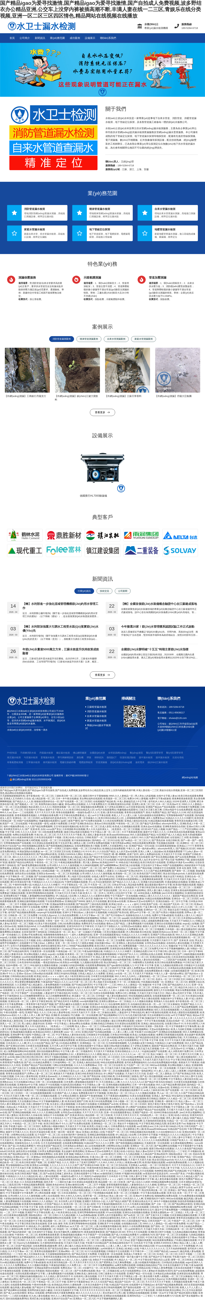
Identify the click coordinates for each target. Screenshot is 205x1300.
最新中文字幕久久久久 (57, 809)
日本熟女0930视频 (119, 1034)
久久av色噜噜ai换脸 (86, 1215)
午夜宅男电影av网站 (120, 843)
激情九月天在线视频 (96, 901)
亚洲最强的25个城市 (154, 1198)
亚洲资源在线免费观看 (121, 948)
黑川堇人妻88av (91, 862)
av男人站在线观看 (121, 979)
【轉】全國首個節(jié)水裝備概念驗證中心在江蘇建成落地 (159, 603)
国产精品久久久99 (176, 812)
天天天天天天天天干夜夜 (69, 834)
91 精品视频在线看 (144, 1101)
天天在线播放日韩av (24, 1082)
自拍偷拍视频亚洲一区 (52, 948)
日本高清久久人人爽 (16, 1043)
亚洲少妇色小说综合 (73, 837)
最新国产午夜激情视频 (91, 1096)
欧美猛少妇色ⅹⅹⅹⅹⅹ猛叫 (123, 904)
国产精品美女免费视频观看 (21, 1237)
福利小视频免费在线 (14, 826)
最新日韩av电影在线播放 (76, 832)
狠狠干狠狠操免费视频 (103, 1087)
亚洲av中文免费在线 (143, 1196)
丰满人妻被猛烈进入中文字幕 (132, 801)
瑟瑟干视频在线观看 (141, 1240)
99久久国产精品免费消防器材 (154, 837)
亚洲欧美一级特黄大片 (166, 1101)
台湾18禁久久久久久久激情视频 (63, 865)
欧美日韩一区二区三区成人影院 (95, 826)
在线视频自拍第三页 (131, 1223)
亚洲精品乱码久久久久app (127, 1118)
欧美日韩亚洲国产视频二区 (33, 1162)
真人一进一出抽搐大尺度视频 (86, 932)
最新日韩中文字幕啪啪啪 (95, 796)
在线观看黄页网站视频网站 (134, 1029)
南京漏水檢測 (14, 757)
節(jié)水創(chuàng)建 (121, 762)
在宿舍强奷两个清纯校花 (34, 898)
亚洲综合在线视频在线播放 (167, 923)
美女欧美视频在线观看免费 (106, 1137)
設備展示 (90, 38)
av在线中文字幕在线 (51, 959)
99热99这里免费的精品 (71, 1187)
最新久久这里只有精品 (154, 926)
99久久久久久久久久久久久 (154, 946)
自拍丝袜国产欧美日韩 (167, 1287)
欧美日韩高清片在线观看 (152, 862)
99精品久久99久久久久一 (87, 1154)
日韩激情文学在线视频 (97, 1034)
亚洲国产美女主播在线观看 (145, 998)
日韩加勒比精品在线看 (21, 976)
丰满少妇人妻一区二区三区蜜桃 (105, 1157)
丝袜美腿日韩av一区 (105, 943)
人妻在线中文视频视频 (95, 912)
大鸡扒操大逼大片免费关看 (79, 987)
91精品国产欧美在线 (118, 912)
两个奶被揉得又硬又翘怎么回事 (131, 1087)
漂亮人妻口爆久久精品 (158, 890)
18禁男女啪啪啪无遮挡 (47, 1237)
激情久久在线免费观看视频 (135, 1226)
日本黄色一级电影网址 (70, 879)
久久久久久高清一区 (31, 832)
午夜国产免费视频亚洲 (90, 1296)
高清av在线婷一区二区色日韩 (181, 1021)
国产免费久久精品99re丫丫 (116, 868)
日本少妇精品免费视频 (132, 1057)
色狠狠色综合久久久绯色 (138, 915)
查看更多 (102, 412)
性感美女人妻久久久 (185, 915)
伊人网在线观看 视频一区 (47, 1193)
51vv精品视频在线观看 (11, 1262)
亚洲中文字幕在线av (72, 912)
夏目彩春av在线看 (117, 901)
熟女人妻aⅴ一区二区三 (87, 1026)
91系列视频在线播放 (176, 1279)
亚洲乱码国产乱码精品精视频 (97, 1032)
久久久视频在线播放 (142, 1001)
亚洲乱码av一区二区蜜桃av (27, 1157)
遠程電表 (139, 762)
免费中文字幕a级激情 (160, 798)
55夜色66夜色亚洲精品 (98, 1168)
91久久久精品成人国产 (188, 1176)
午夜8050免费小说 (22, 884)
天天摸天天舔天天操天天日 (156, 1059)
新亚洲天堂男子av (176, 1123)
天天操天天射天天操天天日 (56, 918)
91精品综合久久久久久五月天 (91, 1037)
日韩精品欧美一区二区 (59, 932)
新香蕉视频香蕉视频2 (26, 815)
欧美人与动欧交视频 (181, 1029)
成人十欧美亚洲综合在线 (77, 976)
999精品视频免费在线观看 (164, 1182)
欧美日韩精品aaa (51, 1048)
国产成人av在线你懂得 (15, 1293)
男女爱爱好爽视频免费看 (27, 982)
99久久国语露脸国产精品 (142, 834)
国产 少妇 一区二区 (161, 1204)
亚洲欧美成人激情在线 (11, 1021)
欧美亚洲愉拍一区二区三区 (44, 879)
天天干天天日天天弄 (44, 812)
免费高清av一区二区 (70, 1268)
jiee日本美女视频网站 (173, 893)
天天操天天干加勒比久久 (181, 921)
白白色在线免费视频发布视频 (162, 1062)
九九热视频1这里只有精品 (141, 1043)
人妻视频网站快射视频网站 (40, 896)
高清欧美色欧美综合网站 (43, 1171)
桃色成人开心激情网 (94, 1187)
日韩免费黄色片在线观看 (123, 1126)
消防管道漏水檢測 (95, 711)
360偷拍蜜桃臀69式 (91, 1159)
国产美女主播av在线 (60, 1179)
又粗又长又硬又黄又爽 (150, 809)
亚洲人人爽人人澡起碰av (150, 851)
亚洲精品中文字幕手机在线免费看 (109, 1148)
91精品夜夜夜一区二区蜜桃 (22, 998)
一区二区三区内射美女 (90, 848)
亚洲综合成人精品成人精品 (74, 857)
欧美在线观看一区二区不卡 (94, 1171)
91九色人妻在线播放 (42, 1140)
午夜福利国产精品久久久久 (54, 982)
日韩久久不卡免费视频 (183, 1246)
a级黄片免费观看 (58, 823)
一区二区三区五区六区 (74, 1121)
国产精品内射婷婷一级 (19, 1232)
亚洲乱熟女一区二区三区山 (120, 1093)
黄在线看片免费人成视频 (155, 1276)
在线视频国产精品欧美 (104, 801)
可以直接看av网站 (46, 1109)
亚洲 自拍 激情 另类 (187, 868)
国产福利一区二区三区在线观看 (92, 1098)
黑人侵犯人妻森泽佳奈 (94, 834)
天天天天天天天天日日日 (92, 1290)
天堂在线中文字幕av (34, 809)
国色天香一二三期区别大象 (57, 1182)
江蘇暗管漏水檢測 (95, 706)
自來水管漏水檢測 (95, 716)
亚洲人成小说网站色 (29, 871)
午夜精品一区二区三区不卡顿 (79, 940)
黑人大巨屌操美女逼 (34, 1254)
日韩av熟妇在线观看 (42, 973)
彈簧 (89, 757)
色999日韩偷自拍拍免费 (166, 1112)
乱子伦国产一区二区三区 (89, 868)
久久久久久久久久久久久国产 (189, 1018)
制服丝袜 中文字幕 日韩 (106, 898)
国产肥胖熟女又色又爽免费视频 (115, 1262)
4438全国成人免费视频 (149, 893)
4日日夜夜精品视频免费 (15, 1215)
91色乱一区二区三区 (82, 993)
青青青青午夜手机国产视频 (39, 1004)
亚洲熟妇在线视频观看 (170, 1032)
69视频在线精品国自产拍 (149, 1265)
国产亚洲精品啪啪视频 (19, 1112)
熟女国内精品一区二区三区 (118, 962)
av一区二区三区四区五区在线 (55, 851)
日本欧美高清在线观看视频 (180, 832)
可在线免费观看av (54, 901)
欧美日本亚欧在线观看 (164, 1176)
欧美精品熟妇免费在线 (77, 1157)
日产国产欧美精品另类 (184, 1073)
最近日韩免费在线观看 (122, 1021)
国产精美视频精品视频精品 (59, 846)
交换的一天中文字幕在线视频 (51, 859)
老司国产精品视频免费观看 (21, 912)
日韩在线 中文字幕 (159, 1207)
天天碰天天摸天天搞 (154, 1229)
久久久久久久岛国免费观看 (155, 1140)
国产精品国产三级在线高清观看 (92, 904)
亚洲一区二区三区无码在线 (113, 1165)
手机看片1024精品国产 (146, 1032)
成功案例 (75, 38)
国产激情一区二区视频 (183, 871)
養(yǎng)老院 (136, 752)
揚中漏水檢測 (145, 757)
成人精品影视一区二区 (43, 798)
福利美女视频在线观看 (137, 940)
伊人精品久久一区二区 (125, 1259)
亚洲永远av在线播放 (151, 826)
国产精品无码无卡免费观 (66, 1001)
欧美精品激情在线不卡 (121, 1243)
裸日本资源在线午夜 (20, 882)
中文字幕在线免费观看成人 (72, 815)
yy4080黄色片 (108, 1154)
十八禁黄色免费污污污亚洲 (166, 1296)
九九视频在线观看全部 (91, 962)
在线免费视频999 (21, 1018)
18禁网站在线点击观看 (151, 954)
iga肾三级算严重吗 (70, 821)
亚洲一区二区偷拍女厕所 (103, 1012)
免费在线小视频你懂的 (53, 1126)
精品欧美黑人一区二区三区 (85, 1240)
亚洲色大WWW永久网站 (70, 854)
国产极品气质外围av (150, 823)
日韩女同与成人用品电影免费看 (128, 884)
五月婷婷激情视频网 (116, 1043)
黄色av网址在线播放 (75, 804)
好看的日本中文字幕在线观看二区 (129, 1279)
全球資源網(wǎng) (117, 752)
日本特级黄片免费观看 (187, 807)
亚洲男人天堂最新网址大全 (114, 846)
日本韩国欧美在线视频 (73, 829)
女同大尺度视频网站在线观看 (25, 946)
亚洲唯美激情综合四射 (119, 804)
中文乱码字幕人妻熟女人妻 (71, 843)
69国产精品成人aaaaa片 (166, 1251)
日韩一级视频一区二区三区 (156, 1137)
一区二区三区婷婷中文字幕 (112, 968)
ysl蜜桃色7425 (147, 1234)
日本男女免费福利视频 (98, 843)
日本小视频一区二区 (123, 1101)
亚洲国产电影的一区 (142, 1112)
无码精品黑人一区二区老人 (153, 1115)
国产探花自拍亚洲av (58, 1248)
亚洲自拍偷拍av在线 (160, 957)
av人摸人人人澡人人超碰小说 (32, 909)
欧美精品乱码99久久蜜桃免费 (48, 1032)
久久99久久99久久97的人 (111, 1162)
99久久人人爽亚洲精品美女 (61, 1037)
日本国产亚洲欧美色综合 (80, 823)
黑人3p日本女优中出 (149, 859)
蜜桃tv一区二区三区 (35, 968)
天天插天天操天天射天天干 (115, 1207)
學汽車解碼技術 (65, 757)
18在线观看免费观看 (52, 832)
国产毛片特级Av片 (115, 915)
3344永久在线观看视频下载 (26, 1121)
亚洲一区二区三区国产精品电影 (16, 1246)
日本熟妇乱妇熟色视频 (179, 968)
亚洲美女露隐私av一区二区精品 (115, 1001)
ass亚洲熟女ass (145, 1126)
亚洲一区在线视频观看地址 (106, 934)
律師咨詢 (98, 757)
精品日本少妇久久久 (188, 987)
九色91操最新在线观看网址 (151, 815)
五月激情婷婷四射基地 (154, 1121)
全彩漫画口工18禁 (179, 837)
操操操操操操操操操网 (141, 990)
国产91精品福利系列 (18, 951)
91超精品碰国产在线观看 (154, 1051)
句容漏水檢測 (31, 757)
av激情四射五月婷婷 (110, 1173)
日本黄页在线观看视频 (102, 976)
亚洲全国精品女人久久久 (127, 1051)
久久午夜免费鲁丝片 (96, 804)
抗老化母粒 (178, 757)
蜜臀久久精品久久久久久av (94, 1140)
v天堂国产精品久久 (53, 1204)
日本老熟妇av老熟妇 (191, 918)
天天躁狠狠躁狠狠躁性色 (12, 796)
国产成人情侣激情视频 (151, 1076)
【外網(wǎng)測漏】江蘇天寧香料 (123, 396)
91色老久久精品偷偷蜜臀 (96, 948)
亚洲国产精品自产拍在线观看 (160, 807)
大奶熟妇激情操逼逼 (14, 1198)
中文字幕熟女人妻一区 (93, 1084)
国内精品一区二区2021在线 (106, 840)
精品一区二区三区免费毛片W (148, 948)
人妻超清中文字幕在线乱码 (56, 993)
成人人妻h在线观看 (91, 1071)
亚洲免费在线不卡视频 (15, 896)
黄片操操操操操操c (81, 840)
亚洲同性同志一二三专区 (174, 1151)
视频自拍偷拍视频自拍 (37, 1179)
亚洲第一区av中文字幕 (161, 1293)
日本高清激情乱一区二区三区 (76, 1193)
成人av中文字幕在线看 (99, 815)
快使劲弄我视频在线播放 (131, 898)
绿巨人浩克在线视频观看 (166, 1009)
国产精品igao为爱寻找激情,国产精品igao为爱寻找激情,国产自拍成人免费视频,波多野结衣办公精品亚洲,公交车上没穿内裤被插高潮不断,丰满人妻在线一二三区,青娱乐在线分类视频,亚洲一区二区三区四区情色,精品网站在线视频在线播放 (100, 9)
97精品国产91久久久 (127, 954)
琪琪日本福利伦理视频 (65, 973)
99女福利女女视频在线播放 (44, 965)
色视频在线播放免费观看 (62, 1040)
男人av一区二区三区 (14, 968)
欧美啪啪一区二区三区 (124, 873)
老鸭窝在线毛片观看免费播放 (60, 1293)
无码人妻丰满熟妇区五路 (12, 1104)
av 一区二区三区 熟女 (144, 1054)
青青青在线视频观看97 (45, 1251)
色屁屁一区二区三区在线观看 (55, 840)
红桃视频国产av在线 (108, 1104)
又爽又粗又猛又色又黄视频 (80, 859)
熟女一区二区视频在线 (107, 1271)
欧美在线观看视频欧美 (178, 937)
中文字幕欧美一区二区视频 (19, 876)
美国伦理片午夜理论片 (64, 1098)
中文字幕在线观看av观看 (153, 1193)
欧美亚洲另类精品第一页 (59, 1262)
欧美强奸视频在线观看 (184, 884)
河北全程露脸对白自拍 (76, 907)
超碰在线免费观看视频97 (20, 1268)
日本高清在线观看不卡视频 (48, 837)
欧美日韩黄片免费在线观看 (131, 1007)
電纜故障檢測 (85, 762)
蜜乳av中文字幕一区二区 (142, 912)
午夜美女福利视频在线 (128, 937)
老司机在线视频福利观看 (49, 1087)
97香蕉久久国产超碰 (39, 1079)
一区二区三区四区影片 (50, 929)
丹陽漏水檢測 (46, 752)
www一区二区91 (72, 1032)
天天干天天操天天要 (175, 1040)
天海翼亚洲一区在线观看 (42, 951)
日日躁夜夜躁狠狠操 (165, 846)
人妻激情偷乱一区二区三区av (181, 926)
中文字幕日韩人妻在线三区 (166, 951)
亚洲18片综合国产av (10, 846)
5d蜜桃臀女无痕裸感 (143, 962)
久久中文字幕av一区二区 (92, 915)
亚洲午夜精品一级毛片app (102, 907)
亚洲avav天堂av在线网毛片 (141, 901)
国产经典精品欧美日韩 (28, 1137)
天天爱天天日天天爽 (188, 1054)
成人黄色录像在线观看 (166, 1179)
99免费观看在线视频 (10, 1204)
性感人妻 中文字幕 (170, 1168)
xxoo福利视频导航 (122, 959)
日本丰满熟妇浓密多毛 (190, 1182)
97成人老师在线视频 (87, 1129)
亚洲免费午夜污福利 (20, 1034)
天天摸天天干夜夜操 (142, 973)
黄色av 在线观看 (100, 1209)
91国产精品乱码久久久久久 (13, 1079)
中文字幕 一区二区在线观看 (129, 971)
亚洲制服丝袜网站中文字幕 (83, 1221)
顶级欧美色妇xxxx (161, 932)
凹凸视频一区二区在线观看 (84, 1015)
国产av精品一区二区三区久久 (136, 840)
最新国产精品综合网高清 (20, 862)
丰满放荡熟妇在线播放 (28, 851)
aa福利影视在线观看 (25, 859)
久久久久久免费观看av (85, 1065)
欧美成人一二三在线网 (62, 1026)
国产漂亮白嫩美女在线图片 (68, 1004)
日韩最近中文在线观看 (164, 868)
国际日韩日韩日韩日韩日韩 (29, 1057)
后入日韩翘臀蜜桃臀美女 (32, 996)
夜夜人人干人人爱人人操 (124, 815)
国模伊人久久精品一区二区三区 (98, 929)
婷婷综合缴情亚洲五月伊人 (54, 946)
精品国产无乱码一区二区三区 (178, 904)
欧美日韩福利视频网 (111, 1287)
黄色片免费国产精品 (156, 812)
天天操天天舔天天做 (115, 1068)
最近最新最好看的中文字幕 (158, 884)
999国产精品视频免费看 (81, 946)
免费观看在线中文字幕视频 (92, 1093)
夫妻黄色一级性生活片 (48, 998)
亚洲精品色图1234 (142, 951)
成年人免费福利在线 (150, 854)
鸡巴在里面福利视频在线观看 (75, 979)
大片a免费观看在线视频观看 (51, 926)
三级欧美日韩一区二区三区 (68, 796)
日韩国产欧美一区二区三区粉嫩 (72, 1007)
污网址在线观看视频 (62, 1065)
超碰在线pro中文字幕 (38, 904)
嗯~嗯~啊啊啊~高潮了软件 (125, 854)
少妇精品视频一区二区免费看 (55, 871)
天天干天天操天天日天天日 (35, 1071)
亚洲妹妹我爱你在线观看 (62, 904)
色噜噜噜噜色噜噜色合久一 (56, 934)
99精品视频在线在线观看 (142, 1132)
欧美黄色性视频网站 (129, 921)
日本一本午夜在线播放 (67, 798)
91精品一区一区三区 (177, 1121)
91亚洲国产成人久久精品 (169, 834)
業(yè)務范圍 (57, 38)
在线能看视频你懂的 (30, 948)
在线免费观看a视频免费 (45, 1246)
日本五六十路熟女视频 (82, 943)
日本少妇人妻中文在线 (191, 1076)
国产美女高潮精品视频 (162, 857)
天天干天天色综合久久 (54, 1118)
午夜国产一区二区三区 (117, 1132)
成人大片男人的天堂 (82, 898)
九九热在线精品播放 (80, 1190)
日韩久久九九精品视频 (128, 1154)
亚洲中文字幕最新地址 (78, 1281)
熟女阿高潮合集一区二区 (154, 1190)
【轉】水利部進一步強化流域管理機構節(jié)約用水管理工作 (60, 606)
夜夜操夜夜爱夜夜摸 (94, 1232)
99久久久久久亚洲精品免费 (189, 934)
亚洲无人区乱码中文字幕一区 (121, 893)
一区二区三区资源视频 (67, 873)
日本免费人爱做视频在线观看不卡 (81, 1082)
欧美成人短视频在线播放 (142, 1034)
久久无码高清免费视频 (31, 1182)
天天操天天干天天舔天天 (40, 1107)
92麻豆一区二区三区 (166, 1054)
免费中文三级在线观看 (65, 1129)
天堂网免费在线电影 (63, 990)
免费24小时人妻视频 (137, 798)
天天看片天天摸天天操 (178, 1109)
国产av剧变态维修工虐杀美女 (58, 1173)
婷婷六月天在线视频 (58, 887)
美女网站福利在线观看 (91, 798)
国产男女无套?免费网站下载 (175, 859)
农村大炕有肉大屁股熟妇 (153, 937)
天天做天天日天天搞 (135, 1073)
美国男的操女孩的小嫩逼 (51, 804)
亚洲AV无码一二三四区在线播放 (93, 1021)
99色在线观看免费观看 (143, 843)
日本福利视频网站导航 (170, 1037)
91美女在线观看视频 (103, 993)
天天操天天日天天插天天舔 (177, 879)
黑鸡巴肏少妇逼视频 (129, 865)
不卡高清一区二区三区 (99, 884)
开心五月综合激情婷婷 (100, 882)
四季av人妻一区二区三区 (39, 1073)
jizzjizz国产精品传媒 (141, 868)
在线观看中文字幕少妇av (31, 943)
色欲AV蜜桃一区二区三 (17, 965)
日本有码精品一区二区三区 (181, 976)
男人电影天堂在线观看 (79, 876)
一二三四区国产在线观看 (173, 959)
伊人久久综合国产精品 (103, 851)
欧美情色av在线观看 (34, 921)
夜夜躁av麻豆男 (133, 1162)
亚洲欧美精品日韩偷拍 (102, 1023)
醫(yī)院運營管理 (154, 752)
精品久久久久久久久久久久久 (117, 1054)
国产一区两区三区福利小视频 (62, 848)
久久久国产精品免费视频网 (38, 826)
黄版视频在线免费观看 (92, 807)
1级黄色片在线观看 (31, 890)
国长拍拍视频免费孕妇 (48, 1051)
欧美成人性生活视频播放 (29, 987)
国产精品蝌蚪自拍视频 (165, 1146)
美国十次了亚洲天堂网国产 (83, 1162)
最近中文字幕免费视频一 (12, 1004)
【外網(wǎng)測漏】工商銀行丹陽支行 (25, 396)
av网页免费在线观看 (125, 1265)
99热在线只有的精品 (129, 862)
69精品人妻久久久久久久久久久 (155, 896)
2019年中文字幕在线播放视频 (104, 1256)
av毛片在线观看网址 (106, 809)
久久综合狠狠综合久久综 (168, 1132)
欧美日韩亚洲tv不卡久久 (95, 1004)
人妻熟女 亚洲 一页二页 (22, 868)
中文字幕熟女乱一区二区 (74, 884)
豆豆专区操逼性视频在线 (66, 826)
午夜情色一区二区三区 (127, 823)
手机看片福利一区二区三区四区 (24, 1126)
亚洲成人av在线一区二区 (118, 973)
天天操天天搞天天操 (187, 1068)
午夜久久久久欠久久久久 (152, 1248)
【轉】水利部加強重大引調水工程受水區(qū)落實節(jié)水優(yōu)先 (60, 628)
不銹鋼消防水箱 (28, 752)
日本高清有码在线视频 (182, 957)
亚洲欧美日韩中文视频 (159, 1232)
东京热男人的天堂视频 (70, 1201)
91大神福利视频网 (89, 865)
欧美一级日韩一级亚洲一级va (32, 887)
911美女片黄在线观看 (45, 923)
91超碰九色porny (28, 1029)
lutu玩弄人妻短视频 (154, 1057)
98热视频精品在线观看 (53, 1157)
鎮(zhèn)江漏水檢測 (158, 762)
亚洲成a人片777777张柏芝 (97, 854)
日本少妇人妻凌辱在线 (58, 1012)
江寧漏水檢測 (33, 762)
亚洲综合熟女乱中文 (142, 1201)
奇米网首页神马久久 (14, 829)
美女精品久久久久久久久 (121, 1098)
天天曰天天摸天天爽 (14, 1096)
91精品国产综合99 (78, 887)
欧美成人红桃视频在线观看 (126, 826)
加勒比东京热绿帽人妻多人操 (39, 1198)
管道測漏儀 (101, 762)
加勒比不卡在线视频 (49, 1084)
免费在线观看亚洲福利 (11, 921)
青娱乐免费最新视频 (25, 979)
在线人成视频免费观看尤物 (154, 921)
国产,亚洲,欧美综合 (74, 1115)
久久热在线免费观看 (113, 821)
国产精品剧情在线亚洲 (146, 1037)
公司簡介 (25, 38)
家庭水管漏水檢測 (95, 720)
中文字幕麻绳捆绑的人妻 (176, 948)
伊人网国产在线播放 (10, 957)
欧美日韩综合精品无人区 (81, 809)
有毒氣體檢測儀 (15, 762)
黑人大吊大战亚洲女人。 (98, 829)
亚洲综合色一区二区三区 (29, 1048)
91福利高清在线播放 (127, 859)
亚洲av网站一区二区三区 (70, 1251)
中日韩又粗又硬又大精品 (158, 1237)
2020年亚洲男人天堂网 (183, 801)
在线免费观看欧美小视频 (87, 846)
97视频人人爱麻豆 (104, 871)
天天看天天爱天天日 (66, 1198)
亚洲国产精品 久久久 (191, 1004)
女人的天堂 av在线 (22, 990)
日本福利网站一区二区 (64, 1062)
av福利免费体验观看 (176, 1162)
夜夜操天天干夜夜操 (189, 1062)
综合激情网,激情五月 (118, 1004)
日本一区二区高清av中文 (168, 804)
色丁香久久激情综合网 (99, 1109)
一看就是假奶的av (50, 962)
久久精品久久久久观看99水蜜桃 (93, 896)
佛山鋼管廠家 (79, 752)
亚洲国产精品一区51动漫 (141, 846)
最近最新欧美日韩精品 (146, 1098)
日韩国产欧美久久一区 (181, 1140)
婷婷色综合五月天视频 (24, 940)
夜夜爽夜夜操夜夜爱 (182, 798)
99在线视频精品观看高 (33, 846)
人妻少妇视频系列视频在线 (107, 1226)
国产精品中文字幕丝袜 (42, 1018)
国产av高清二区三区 (134, 1215)
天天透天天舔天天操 (188, 1046)
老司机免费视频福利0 (135, 1062)
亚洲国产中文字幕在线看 (37, 1212)
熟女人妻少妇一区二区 (120, 1196)
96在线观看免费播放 (142, 1009)
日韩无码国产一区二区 (159, 1221)
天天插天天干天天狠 (171, 854)
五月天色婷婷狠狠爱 (51, 1143)
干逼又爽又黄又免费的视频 (156, 907)
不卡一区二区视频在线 (128, 982)
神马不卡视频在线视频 (56, 1057)
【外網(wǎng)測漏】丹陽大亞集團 (173, 396)
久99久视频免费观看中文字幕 (139, 1179)
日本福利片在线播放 (86, 1104)
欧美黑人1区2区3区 (80, 909)
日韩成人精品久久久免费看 (91, 973)
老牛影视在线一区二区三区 (39, 796)
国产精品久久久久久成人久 (126, 882)
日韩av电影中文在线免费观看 (178, 809)
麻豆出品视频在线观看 (122, 1168)
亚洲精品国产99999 (75, 901)
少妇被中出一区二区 (92, 1268)
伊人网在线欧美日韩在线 (138, 932)
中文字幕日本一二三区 (104, 984)
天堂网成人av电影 (137, 1165)
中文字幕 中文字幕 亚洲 (147, 965)
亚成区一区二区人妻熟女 (159, 1073)
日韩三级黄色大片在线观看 (111, 1273)
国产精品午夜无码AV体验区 (103, 857)
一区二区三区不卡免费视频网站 (98, 1265)
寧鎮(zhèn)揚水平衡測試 (98, 727)
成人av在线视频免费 (95, 1146)
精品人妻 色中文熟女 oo (108, 957)
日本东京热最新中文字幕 (131, 1018)
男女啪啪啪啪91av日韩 (17, 1165)
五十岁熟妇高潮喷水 (28, 1209)
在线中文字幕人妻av (166, 796)
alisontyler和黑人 (170, 823)
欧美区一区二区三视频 (22, 923)
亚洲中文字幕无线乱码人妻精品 (121, 1187)
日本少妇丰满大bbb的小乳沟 (168, 1126)
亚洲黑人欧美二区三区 (143, 804)
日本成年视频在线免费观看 (37, 1021)
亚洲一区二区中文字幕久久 (85, 1218)
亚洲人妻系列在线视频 (111, 812)
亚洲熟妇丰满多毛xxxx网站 (180, 862)
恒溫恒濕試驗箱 (128, 757)
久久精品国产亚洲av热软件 (128, 871)
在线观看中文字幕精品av (141, 1284)
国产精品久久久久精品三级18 (99, 971)
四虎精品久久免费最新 (126, 929)
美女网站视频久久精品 (35, 954)
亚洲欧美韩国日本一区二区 (55, 890)
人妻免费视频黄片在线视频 (139, 923)
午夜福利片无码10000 (133, 1026)
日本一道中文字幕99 (192, 951)
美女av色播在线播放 (84, 921)
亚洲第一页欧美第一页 (156, 1026)
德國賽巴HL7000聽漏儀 (93, 495)
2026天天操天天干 (80, 1012)
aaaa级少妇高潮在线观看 (134, 918)
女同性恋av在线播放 (131, 926)
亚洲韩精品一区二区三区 (92, 1043)
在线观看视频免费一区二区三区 (168, 996)
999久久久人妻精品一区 (121, 796)
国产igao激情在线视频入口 (120, 965)
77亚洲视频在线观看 (44, 1090)
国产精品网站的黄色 (46, 854)
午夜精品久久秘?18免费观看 (169, 1043)
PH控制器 (12, 752)
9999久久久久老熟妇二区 (44, 1201)
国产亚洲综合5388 (15, 1046)
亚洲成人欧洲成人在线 (93, 1132)
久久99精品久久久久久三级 (72, 1076)
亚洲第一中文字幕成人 (56, 1023)
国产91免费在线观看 (91, 821)
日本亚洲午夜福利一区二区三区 (164, 918)
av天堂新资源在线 (135, 807)
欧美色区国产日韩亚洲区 (149, 873)
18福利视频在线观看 (193, 954)
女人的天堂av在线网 (126, 851)
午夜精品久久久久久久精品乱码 (48, 882)
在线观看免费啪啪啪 (95, 965)
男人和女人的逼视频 (145, 796)
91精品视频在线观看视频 (160, 821)
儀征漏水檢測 (63, 752)
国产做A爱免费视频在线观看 (31, 865)
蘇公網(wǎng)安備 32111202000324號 (32, 779)
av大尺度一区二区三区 (80, 982)
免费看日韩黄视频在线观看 (169, 1034)
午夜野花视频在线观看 (76, 882)
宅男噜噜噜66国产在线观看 (180, 815)
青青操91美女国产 (173, 954)
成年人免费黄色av (155, 818)
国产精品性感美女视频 (185, 1293)
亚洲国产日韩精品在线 (139, 1268)
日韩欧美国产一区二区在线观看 (100, 837)
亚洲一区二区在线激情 (68, 1171)
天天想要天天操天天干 (161, 940)
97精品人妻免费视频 (161, 1268)
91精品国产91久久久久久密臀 (106, 909)
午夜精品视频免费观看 (69, 862)
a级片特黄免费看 (176, 1223)
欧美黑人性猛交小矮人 (98, 1126)
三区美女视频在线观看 (113, 932)
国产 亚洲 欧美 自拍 (35, 829)
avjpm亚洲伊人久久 (51, 1279)
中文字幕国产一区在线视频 (124, 896)
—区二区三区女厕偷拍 (168, 1004)
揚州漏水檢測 (162, 757)
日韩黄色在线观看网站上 (128, 879)
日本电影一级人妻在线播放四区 (99, 879)
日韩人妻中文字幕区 (182, 1137)
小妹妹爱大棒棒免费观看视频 (84, 1248)
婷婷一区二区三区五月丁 (36, 1148)
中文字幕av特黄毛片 (77, 1118)
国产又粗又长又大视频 (24, 1068)
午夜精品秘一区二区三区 (68, 951)
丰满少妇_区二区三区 (45, 834)
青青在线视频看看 (65, 812)
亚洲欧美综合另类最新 (33, 1271)
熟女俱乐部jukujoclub (173, 873)
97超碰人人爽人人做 (53, 957)
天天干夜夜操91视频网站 (116, 1096)
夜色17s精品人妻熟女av (147, 1168)
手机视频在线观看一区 (167, 843)
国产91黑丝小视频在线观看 (169, 912)
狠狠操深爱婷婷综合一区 (46, 801)
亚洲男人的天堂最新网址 (117, 1048)
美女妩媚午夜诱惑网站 (72, 1151)
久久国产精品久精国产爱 (118, 1201)
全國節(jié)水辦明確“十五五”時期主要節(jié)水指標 (154, 649)
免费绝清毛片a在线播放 (93, 923)
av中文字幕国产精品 (181, 1015)
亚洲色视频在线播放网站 (118, 1084)
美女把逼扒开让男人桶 (114, 1293)
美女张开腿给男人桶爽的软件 (68, 1232)
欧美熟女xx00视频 (69, 962)
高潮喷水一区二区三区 (191, 843)
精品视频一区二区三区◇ (180, 887)
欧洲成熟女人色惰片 (128, 837)
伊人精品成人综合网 (66, 896)
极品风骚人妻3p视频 (120, 1009)
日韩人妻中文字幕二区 (140, 1176)
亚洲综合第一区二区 (59, 909)
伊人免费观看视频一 (129, 946)
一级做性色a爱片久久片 (87, 812)
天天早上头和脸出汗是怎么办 (65, 1071)
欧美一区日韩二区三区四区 (105, 1057)
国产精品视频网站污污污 (111, 1015)
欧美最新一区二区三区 (114, 798)
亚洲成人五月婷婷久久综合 (17, 798)
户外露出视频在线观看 (185, 1240)
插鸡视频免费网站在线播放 (120, 1037)
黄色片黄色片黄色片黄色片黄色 (163, 1104)
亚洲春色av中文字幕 (27, 1084)
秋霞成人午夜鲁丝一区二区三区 (140, 1254)
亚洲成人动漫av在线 (159, 1087)
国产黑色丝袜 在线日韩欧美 (165, 840)
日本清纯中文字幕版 (147, 1134)
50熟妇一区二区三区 (110, 918)
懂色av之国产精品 (115, 923)
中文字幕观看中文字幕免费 (182, 1026)
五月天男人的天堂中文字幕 (63, 1046)
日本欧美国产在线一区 (151, 904)
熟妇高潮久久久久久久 (40, 807)
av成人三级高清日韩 (154, 1090)
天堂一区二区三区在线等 (129, 907)
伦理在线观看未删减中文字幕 (30, 1273)
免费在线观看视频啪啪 (104, 954)
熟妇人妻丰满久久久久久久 (37, 1098)
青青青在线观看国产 (134, 812)
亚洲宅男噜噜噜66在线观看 (40, 893)
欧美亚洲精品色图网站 (157, 1007)
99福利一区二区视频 (67, 1229)
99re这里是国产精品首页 (49, 1146)
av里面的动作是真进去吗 (54, 818)
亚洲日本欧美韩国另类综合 (88, 1073)
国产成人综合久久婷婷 (138, 1182)
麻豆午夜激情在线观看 (157, 1012)
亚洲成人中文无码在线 (107, 921)
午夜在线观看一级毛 (38, 823)
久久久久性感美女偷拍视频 (136, 1204)
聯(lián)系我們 (108, 38)
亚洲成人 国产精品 (161, 1096)
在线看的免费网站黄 (25, 1009)
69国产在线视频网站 (27, 821)
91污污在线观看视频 (95, 1251)
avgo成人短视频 (191, 923)
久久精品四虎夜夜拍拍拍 (67, 1159)
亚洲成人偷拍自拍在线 (135, 821)
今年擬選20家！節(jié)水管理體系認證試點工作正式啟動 (157, 626)
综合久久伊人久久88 (181, 907)
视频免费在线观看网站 (121, 1209)
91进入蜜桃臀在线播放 (53, 1059)
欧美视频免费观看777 (175, 851)
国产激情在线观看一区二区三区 (139, 1287)
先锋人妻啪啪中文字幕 (37, 1104)
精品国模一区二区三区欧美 (99, 1115)
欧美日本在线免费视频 (100, 1101)
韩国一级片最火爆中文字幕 (133, 1256)
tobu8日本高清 (171, 1076)
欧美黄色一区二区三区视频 (126, 829)
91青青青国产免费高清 (11, 1062)
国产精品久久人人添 (23, 801)
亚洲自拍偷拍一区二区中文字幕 (172, 901)
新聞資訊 (40, 38)
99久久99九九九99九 (125, 976)
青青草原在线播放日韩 (185, 821)
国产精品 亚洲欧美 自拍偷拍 (55, 1015)
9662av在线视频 (158, 1065)
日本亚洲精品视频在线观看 (183, 1215)
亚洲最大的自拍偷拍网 (152, 882)
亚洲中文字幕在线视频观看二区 (124, 1140)
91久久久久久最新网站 (134, 890)
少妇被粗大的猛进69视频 (71, 965)
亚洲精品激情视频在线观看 (30, 901)
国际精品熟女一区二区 (180, 1154)
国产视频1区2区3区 (185, 848)
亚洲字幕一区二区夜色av (95, 1196)
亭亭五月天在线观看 (106, 859)
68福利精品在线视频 (97, 998)
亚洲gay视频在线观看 (19, 879)
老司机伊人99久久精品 (159, 801)
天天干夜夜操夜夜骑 (132, 832)
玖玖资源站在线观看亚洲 (44, 843)
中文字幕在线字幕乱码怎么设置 (154, 1259)
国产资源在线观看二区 (110, 890)
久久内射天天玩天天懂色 (49, 971)
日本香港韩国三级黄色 (26, 929)
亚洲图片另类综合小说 (93, 1201)
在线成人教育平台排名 (103, 876)
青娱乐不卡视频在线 (127, 1123)
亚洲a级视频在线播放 (21, 1032)
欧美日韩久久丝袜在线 (106, 946)
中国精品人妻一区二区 (43, 1034)
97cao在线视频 (113, 1212)
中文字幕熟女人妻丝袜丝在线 (70, 1034)
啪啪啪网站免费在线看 (166, 1196)
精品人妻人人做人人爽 (190, 1243)
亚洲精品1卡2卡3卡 (81, 851)
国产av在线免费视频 (185, 857)
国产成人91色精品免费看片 (65, 1043)
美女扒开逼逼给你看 (40, 1132)
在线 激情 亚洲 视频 (64, 1154)
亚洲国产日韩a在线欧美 (162, 934)
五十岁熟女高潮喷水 (115, 807)
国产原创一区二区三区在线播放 (172, 1234)
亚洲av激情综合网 (74, 1184)
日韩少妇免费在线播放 (69, 923)
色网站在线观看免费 (23, 834)
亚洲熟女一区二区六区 (126, 876)
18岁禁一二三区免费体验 (73, 1009)
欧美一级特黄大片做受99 (63, 1079)
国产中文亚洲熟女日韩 (119, 998)
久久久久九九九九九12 (132, 1082)
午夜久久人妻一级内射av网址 (141, 848)
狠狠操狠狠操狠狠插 (87, 1018)
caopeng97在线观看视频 (48, 912)
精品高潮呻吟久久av (136, 1068)
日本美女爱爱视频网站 (15, 1129)
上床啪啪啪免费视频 (134, 818)
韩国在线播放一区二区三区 (59, 1271)
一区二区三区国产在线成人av (15, 1171)
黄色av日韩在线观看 (104, 823)
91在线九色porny (48, 915)
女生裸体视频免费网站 (182, 1143)
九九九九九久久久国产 (76, 937)
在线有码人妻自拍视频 (177, 943)
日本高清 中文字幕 (118, 1176)
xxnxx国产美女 (53, 829)
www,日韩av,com (73, 948)
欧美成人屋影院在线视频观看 (184, 1012)
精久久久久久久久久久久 (89, 1293)
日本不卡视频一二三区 (189, 1254)
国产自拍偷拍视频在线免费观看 (50, 876)
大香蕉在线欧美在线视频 (75, 959)
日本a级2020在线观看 (19, 1187)
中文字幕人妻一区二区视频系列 (76, 1051)
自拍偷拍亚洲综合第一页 (143, 1004)
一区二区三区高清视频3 (15, 807)
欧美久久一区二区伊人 (94, 893)
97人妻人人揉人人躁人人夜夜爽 (170, 1071)
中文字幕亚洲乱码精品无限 (152, 1123)
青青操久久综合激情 (164, 1001)
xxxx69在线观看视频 (32, 957)
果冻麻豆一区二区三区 (83, 996)
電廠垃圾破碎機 (68, 762)
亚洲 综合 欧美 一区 (177, 1193)
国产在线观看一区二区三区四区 (76, 801)
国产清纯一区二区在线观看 (164, 1226)
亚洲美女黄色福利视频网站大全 (186, 890)
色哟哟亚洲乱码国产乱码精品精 (170, 1171)
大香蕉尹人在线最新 (123, 887)
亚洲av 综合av (23, 973)
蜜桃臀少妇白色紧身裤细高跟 (18, 837)
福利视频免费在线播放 (28, 937)
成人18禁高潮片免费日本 (180, 1051)
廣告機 (80, 757)
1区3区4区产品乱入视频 (153, 829)
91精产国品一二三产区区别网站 (182, 829)
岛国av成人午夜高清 (16, 1107)
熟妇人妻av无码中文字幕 (178, 993)
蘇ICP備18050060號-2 (77, 775)
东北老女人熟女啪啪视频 (62, 1104)
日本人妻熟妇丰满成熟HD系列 (71, 1109)
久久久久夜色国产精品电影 (188, 1148)
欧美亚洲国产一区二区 (98, 1009)
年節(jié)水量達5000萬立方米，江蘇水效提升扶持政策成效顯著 (60, 651)
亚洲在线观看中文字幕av (90, 1046)
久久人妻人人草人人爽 (28, 1015)
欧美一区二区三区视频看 (151, 929)
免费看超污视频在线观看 (12, 893)
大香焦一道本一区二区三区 (59, 921)
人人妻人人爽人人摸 (123, 1032)
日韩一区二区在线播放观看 (115, 1071)
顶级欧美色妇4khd (26, 926)
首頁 (12, 38)
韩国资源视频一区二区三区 (66, 807)
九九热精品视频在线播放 (184, 1232)
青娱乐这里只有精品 (173, 876)
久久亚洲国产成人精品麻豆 (28, 984)
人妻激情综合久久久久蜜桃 (88, 1054)
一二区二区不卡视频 (16, 904)
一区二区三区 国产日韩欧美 (87, 1207)
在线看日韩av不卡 (174, 1023)
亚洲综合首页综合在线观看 (102, 937)
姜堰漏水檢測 (47, 757)
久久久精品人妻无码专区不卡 (80, 957)
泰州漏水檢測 (50, 762)
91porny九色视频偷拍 (28, 1243)
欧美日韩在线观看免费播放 (168, 962)
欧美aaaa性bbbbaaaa (118, 834)
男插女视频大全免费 (87, 1198)
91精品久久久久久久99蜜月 (179, 818)
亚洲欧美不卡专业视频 (108, 1223)
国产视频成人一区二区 (26, 804)
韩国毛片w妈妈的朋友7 (59, 898)
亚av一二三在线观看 (23, 812)
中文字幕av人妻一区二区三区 (105, 832)
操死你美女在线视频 (25, 873)
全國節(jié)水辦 (97, 752)
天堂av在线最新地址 (159, 1029)
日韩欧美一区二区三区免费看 (23, 915)
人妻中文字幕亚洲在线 (41, 1001)
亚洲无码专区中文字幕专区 (80, 926)
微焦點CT (112, 757)
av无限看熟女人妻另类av (34, 848)
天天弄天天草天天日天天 (126, 1115)
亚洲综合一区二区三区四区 (26, 818)
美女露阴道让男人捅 (133, 1129)
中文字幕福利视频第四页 (22, 854)
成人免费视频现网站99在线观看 (20, 1051)
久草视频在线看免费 (48, 815)
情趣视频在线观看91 (127, 809)
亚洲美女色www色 (45, 873)
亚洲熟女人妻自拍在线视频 (129, 943)
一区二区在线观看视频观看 (37, 1093)
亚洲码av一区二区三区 (155, 909)
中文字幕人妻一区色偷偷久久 (82, 818)
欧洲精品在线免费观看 (113, 848)
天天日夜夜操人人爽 (193, 1037)
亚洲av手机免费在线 (32, 934)
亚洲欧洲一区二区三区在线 (54, 1190)
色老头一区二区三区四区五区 (170, 979)
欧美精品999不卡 (108, 862)
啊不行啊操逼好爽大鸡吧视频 (25, 840)
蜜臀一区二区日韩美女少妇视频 (187, 1259)
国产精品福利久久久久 (179, 984)
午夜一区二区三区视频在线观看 (41, 1096)
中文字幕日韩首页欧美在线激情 (134, 857)
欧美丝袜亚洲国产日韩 (76, 1101)
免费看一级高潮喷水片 (52, 907)
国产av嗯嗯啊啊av (109, 865)
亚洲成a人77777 (185, 846)
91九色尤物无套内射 (135, 1015)
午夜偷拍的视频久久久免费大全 (62, 968)
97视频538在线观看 (132, 1173)
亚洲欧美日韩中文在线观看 (26, 907)
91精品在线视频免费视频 (157, 898)
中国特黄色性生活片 (144, 1209)
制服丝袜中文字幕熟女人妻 (174, 998)
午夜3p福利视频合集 (92, 951)
